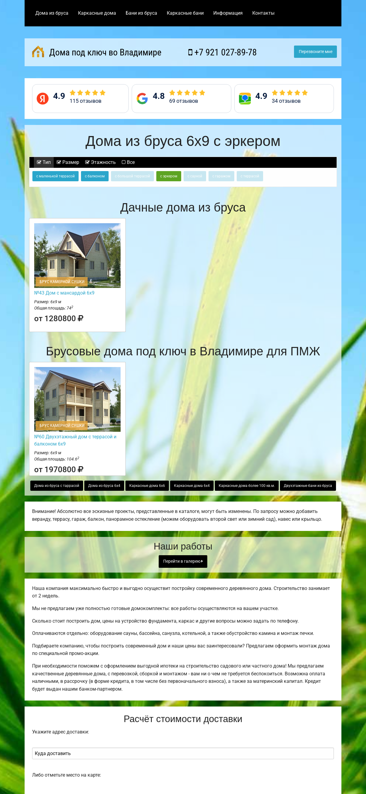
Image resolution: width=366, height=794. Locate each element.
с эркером (168, 176)
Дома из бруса (51, 13)
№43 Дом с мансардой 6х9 (64, 293)
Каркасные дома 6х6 (147, 486)
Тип (44, 162)
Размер (68, 162)
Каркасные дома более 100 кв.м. (247, 486)
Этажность (100, 162)
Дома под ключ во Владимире (96, 52)
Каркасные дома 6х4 (192, 486)
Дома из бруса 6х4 (104, 486)
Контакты (263, 13)
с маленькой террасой (55, 176)
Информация (228, 13)
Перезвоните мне (315, 51)
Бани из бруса (141, 13)
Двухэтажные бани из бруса (308, 486)
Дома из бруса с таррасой (56, 486)
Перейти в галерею (183, 561)
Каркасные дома (97, 13)
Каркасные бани (185, 13)
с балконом (95, 176)
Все (128, 162)
